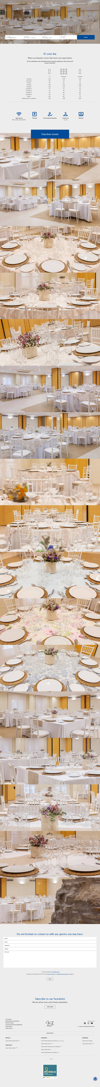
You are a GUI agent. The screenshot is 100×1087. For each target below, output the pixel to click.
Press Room (9, 1026)
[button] (51, 1059)
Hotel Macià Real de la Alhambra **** (50, 1052)
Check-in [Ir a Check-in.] (70, 3)
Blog (33, 3)
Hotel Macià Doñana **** (12, 1048)
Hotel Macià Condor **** (47, 1043)
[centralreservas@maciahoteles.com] (77, 1026)
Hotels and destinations (14, 3)
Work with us (9, 1028)
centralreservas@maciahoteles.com (86, 1026)
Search (86, 37)
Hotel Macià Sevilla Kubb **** (13, 1041)
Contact (29, 3)
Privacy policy (51, 974)
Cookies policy (56, 972)
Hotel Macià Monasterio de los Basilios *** (51, 1046)
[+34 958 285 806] (75, 3)
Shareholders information (12, 1021)
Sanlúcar (9, 1045)
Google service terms (62, 974)
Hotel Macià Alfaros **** (88, 1043)
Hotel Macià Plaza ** (46, 1049)
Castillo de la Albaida (87, 1041)
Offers (23, 3)
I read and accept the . (50, 973)
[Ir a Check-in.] (67, 3)
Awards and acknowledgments (14, 1024)
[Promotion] (65, 37)
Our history (8, 1019)
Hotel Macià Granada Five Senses (52, 1041)
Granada (44, 1038)
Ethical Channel (10, 1023)
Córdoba (85, 1038)
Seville (8, 1038)
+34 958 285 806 (80, 3)
